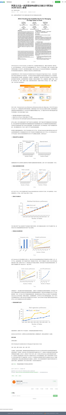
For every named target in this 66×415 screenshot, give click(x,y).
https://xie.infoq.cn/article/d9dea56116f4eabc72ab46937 (27, 372)
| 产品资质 (56, 413)
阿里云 (13, 375)
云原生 (20, 375)
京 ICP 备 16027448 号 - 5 (40, 413)
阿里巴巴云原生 (17, 10)
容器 (16, 375)
